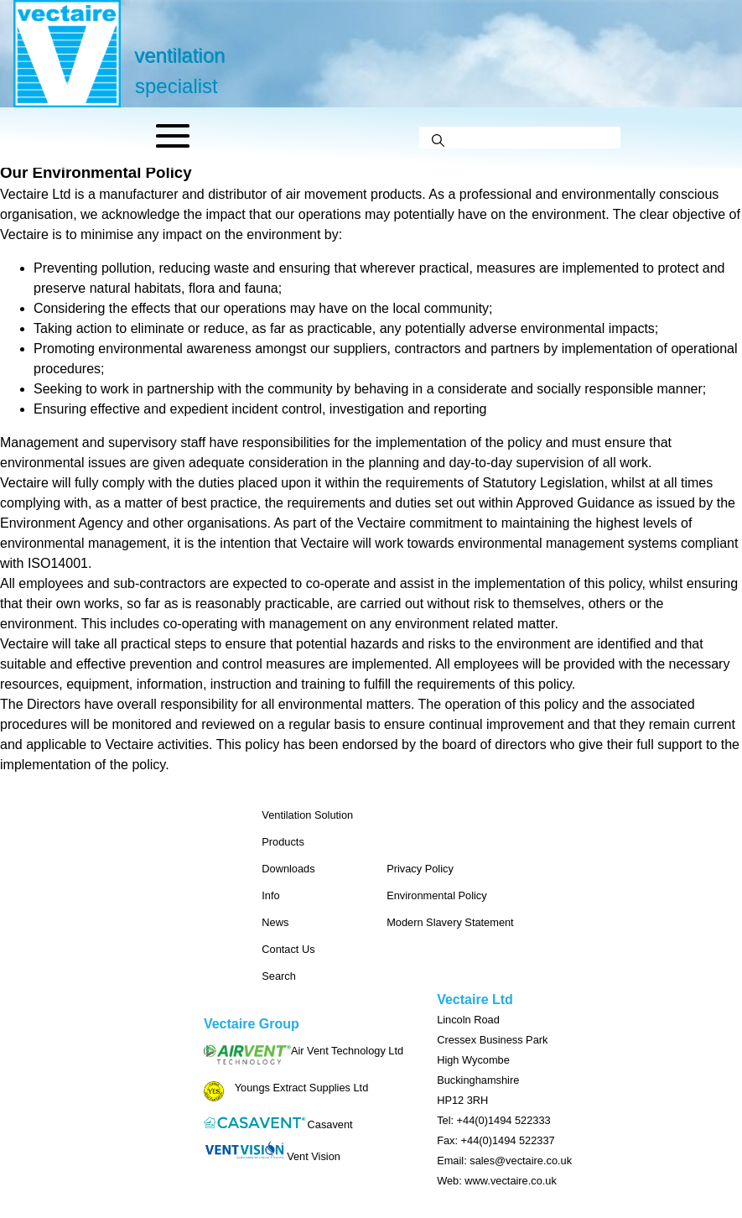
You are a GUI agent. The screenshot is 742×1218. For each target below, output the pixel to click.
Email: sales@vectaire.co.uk (504, 1160)
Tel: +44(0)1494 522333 (494, 1120)
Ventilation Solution (307, 815)
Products (283, 841)
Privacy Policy (420, 868)
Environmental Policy (437, 895)
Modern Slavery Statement (450, 922)
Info (270, 895)
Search (279, 976)
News (275, 922)
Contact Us (288, 949)
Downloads (288, 868)
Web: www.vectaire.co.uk (497, 1180)
